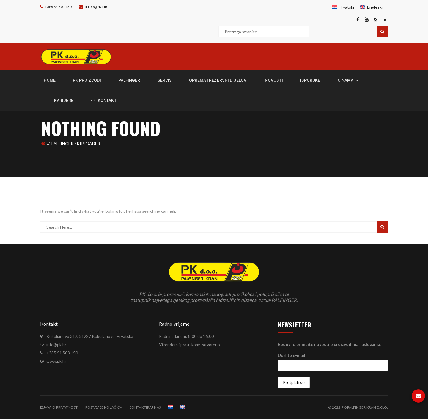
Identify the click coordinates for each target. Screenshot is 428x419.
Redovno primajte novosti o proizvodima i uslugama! (330, 344)
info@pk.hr (96, 6)
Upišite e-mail (291, 355)
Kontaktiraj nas (145, 407)
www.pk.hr (56, 361)
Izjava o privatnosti (59, 407)
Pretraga (382, 31)
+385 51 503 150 (58, 6)
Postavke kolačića (103, 407)
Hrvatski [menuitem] (346, 7)
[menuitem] (343, 7)
